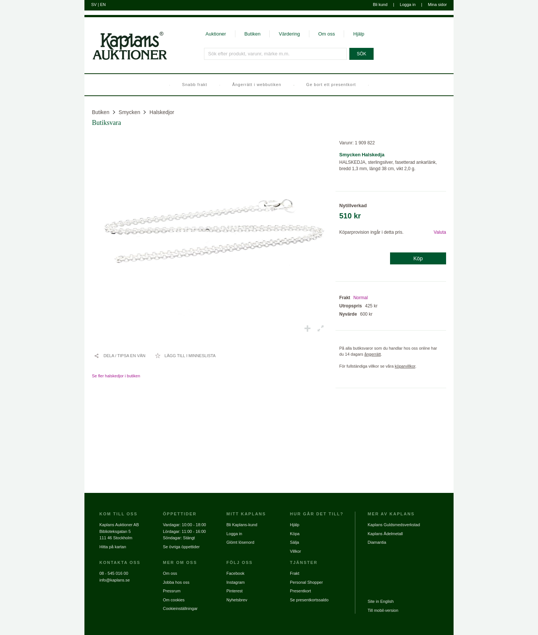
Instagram (235, 582)
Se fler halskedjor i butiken (116, 376)
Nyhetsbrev (236, 600)
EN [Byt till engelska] (103, 4)
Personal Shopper (306, 582)
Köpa (295, 533)
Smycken (129, 112)
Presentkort (300, 591)
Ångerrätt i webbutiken (256, 84)
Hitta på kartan (112, 546)
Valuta (440, 232)
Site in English (381, 601)
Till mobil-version (383, 610)
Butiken (252, 34)
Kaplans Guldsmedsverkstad (394, 524)
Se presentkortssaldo (309, 600)
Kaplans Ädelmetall (385, 533)
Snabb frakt (194, 84)
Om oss (326, 34)
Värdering (289, 34)
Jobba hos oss (176, 582)
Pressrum (171, 591)
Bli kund (380, 4)
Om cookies (174, 600)
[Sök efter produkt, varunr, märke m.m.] (275, 53)
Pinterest (234, 591)
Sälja (294, 542)
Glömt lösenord (240, 542)
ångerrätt (372, 354)
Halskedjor (161, 112)
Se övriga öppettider (181, 546)
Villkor (295, 551)
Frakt (294, 573)
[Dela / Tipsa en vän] (119, 356)
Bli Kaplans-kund (241, 524)
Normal (360, 297)
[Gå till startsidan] (125, 59)
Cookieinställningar (180, 608)
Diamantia (377, 542)
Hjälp (358, 34)
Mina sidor (437, 4)
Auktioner (215, 34)
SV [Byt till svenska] (94, 4)
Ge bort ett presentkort (331, 84)
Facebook (235, 573)
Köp (418, 258)
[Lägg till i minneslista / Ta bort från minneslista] (185, 356)
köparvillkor (405, 366)
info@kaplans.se (114, 580)
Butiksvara (106, 122)
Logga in (407, 4)
